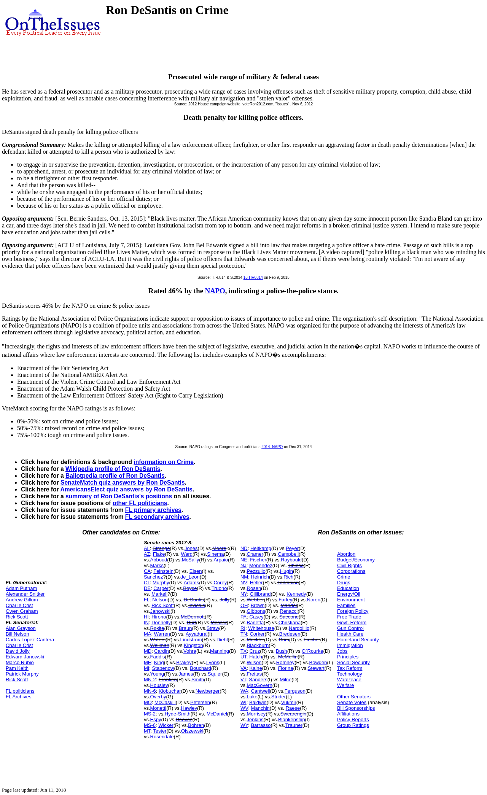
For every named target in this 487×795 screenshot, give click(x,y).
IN (146, 622)
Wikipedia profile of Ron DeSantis (112, 469)
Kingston (193, 645)
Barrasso (261, 725)
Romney (285, 662)
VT (243, 679)
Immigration (350, 645)
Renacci (289, 611)
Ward (187, 554)
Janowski (160, 611)
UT (243, 657)
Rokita (157, 628)
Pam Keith (17, 668)
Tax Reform (349, 668)
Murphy (161, 582)
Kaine (256, 668)
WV (244, 708)
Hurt (191, 622)
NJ (243, 565)
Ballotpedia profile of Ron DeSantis (115, 475)
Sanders (258, 679)
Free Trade (349, 617)
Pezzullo (256, 571)
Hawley (189, 708)
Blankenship (291, 719)
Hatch (255, 657)
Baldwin (258, 702)
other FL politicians (140, 503)
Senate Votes (351, 702)
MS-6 (150, 725)
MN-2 (150, 679)
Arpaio (220, 560)
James (185, 674)
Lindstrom (191, 639)
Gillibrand (260, 594)
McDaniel (217, 714)
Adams (191, 582)
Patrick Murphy (22, 674)
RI (242, 628)
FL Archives (18, 697)
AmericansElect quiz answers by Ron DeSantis (126, 489)
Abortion (346, 554)
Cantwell (260, 691)
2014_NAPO (272, 447)
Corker (257, 634)
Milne (285, 679)
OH (244, 605)
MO (148, 702)
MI (146, 668)
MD (147, 651)
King (159, 662)
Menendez (260, 565)
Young (157, 674)
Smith (197, 679)
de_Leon (190, 577)
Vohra (189, 651)
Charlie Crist (19, 605)
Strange (161, 548)
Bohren (196, 725)
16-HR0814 (253, 277)
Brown (258, 605)
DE (147, 588)
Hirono (158, 617)
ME (147, 662)
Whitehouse (261, 628)
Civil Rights (349, 565)
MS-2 (150, 714)
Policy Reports (353, 719)
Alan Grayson (21, 628)
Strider (278, 697)
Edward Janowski (25, 657)
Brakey (183, 662)
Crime (343, 577)
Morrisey (256, 714)
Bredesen (290, 634)
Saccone (289, 617)
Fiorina (285, 668)
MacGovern (259, 685)
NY (243, 594)
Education (348, 588)
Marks (157, 565)
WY (244, 725)
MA (147, 634)
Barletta (255, 622)
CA (147, 571)
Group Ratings (353, 725)
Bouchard (200, 668)
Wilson (254, 662)
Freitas (254, 674)
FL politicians (20, 691)
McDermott (193, 617)
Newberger (208, 691)
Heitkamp (260, 548)
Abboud (158, 560)
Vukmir (288, 702)
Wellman (159, 645)
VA (243, 668)
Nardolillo (299, 628)
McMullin (288, 657)
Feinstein (163, 571)
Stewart (316, 668)
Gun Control (350, 628)
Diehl (222, 639)
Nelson (159, 600)
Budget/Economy (356, 560)
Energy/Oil (348, 594)
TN (243, 634)
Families (346, 605)
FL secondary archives (157, 517)
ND (244, 548)
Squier (215, 674)
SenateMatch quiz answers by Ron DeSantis (122, 482)
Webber (255, 600)
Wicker (165, 725)
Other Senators (354, 697)
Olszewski (192, 731)
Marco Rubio (20, 662)
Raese (293, 708)
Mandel (288, 605)
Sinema (215, 554)
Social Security (353, 662)
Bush (281, 651)
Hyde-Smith (178, 714)
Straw (213, 628)
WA (244, 691)
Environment (351, 600)
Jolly (224, 600)
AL (147, 548)
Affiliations (348, 714)
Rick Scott (17, 617)
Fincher (312, 639)
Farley (285, 600)
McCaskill (165, 702)
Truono (219, 588)
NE (243, 560)
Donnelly (161, 622)
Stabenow (163, 668)
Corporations (351, 571)
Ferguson (295, 691)
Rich (288, 577)
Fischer (258, 560)
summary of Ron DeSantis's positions (118, 496)
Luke (252, 697)
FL (147, 600)
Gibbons (256, 611)
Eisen (195, 571)
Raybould (291, 560)
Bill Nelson (17, 634)
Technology (349, 674)
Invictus (196, 605)
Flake (159, 554)
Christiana (290, 622)
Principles (347, 657)
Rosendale (162, 736)
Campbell (288, 554)
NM (244, 577)
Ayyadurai (197, 634)
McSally (190, 560)
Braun (185, 628)
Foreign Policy (352, 611)
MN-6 (150, 691)
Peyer (292, 548)
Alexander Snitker (25, 594)
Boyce (190, 588)
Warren (162, 634)
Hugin (286, 571)
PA (243, 617)
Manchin (260, 708)
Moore (219, 548)
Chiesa (296, 565)
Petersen (200, 702)
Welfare (345, 685)
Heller (256, 582)
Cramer (255, 554)
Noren (313, 600)
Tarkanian (288, 582)
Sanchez (153, 577)
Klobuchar (170, 691)
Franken (168, 679)
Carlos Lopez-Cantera (30, 639)
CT (147, 582)
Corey (220, 582)
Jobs (342, 651)
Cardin (161, 651)
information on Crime (164, 462)
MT (147, 731)
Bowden (318, 662)
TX (243, 651)
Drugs (343, 582)
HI (146, 617)
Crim (284, 639)
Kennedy (296, 594)
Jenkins (255, 719)
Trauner (293, 725)
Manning (219, 651)
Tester (159, 731)
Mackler (255, 639)
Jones (191, 548)
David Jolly (18, 651)
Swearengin (293, 714)
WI (243, 702)
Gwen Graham (22, 611)
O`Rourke (312, 651)
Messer (218, 622)
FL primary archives (153, 510)
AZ (147, 554)
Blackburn (258, 645)
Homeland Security (358, 639)
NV (243, 582)
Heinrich (260, 577)
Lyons (212, 662)
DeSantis (194, 600)
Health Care (350, 634)
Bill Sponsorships (356, 708)
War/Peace (349, 679)
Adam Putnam (21, 588)
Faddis (157, 657)
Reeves (184, 719)
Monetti (158, 708)
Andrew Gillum (22, 600)
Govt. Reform (351, 622)
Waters (158, 639)
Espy (155, 719)
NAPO (215, 291)
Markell (159, 594)
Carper (161, 588)
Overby (158, 697)
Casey (257, 617)
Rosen (254, 588)
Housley (159, 685)
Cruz (255, 651)
